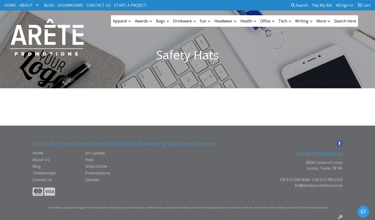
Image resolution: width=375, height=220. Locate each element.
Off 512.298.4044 (294, 179)
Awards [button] (141, 21)
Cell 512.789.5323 (327, 179)
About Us (41, 159)
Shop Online (96, 166)
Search (299, 5)
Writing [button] (302, 21)
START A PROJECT (130, 5)
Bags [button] (160, 21)
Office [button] (265, 21)
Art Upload (95, 153)
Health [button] (246, 21)
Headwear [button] (223, 21)
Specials (92, 179)
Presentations (97, 173)
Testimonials (44, 173)
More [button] (321, 21)
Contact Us (42, 179)
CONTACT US (98, 5)
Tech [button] (282, 21)
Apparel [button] (120, 21)
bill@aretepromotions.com (318, 185)
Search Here (345, 21)
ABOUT (26, 5)
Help (89, 159)
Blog (37, 166)
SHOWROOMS (70, 5)
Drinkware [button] (182, 21)
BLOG (49, 5)
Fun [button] (203, 21)
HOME (10, 5)
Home (38, 153)
